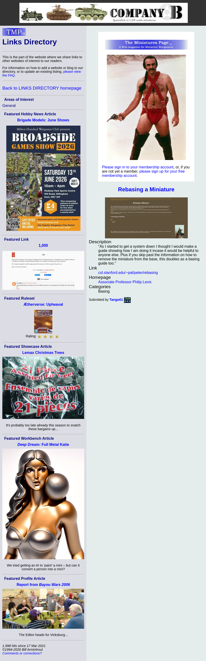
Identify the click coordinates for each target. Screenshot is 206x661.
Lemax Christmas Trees (43, 353)
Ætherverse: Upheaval (43, 304)
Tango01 (116, 299)
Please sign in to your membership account (137, 167)
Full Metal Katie (43, 445)
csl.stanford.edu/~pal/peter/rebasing (128, 273)
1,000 (43, 245)
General (9, 106)
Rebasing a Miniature (146, 189)
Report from (43, 585)
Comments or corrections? (22, 653)
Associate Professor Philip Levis (125, 282)
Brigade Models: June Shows (43, 120)
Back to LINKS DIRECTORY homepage (41, 88)
